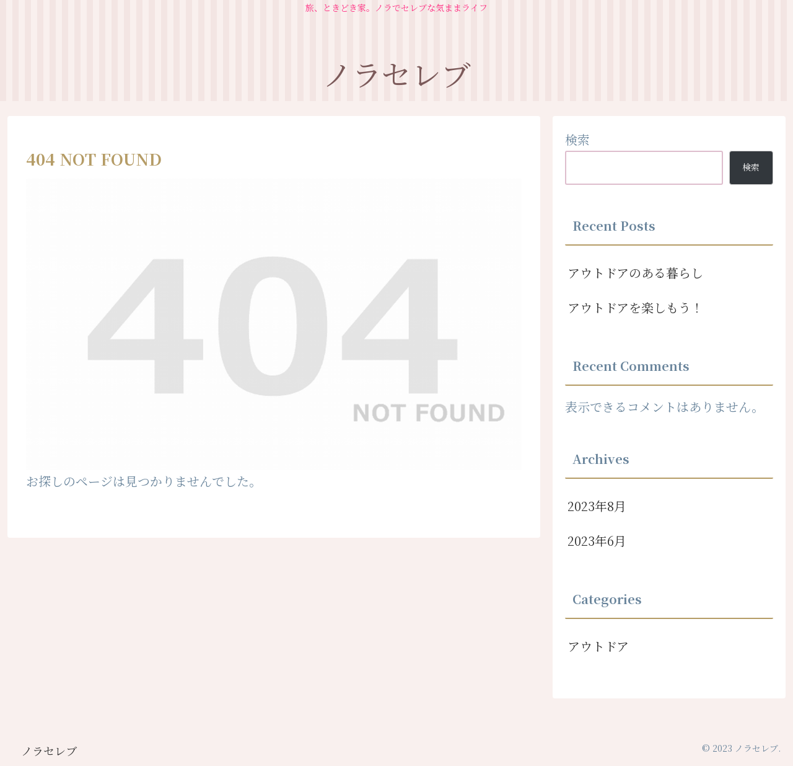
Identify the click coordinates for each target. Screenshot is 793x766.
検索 (577, 139)
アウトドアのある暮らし (635, 273)
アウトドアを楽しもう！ (635, 307)
